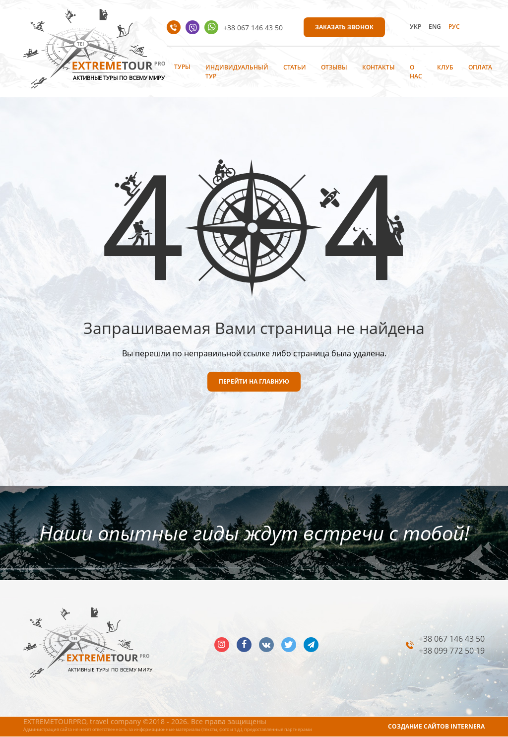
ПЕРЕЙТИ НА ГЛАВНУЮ (254, 381)
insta (221, 644)
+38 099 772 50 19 (452, 650)
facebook (244, 644)
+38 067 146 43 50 (253, 27)
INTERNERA (467, 726)
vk (266, 644)
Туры (182, 67)
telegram (311, 644)
